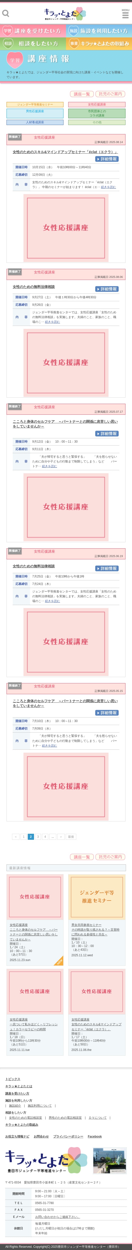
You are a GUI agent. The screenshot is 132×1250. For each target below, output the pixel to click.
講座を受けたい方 (17, 1093)
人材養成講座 (35, 122)
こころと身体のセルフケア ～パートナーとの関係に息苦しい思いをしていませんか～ (34, 934)
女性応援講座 (97, 104)
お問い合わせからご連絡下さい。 (57, 1217)
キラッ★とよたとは (18, 1086)
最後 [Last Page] (71, 837)
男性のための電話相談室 (65, 1117)
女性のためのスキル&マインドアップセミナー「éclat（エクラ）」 (65, 152)
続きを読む (108, 187)
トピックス (12, 1079)
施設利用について (40, 1105)
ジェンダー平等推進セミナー (35, 104)
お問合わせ (41, 1136)
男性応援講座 (35, 111)
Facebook (95, 1136)
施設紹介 (15, 1105)
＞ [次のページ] (61, 837)
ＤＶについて (98, 1117)
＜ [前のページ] (15, 837)
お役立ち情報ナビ (17, 1136)
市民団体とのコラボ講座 (97, 113)
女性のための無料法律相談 (34, 287)
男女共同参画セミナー (87, 925)
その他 (97, 122)
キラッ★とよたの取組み (21, 1124)
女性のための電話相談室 (25, 1117)
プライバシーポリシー (68, 1136)
